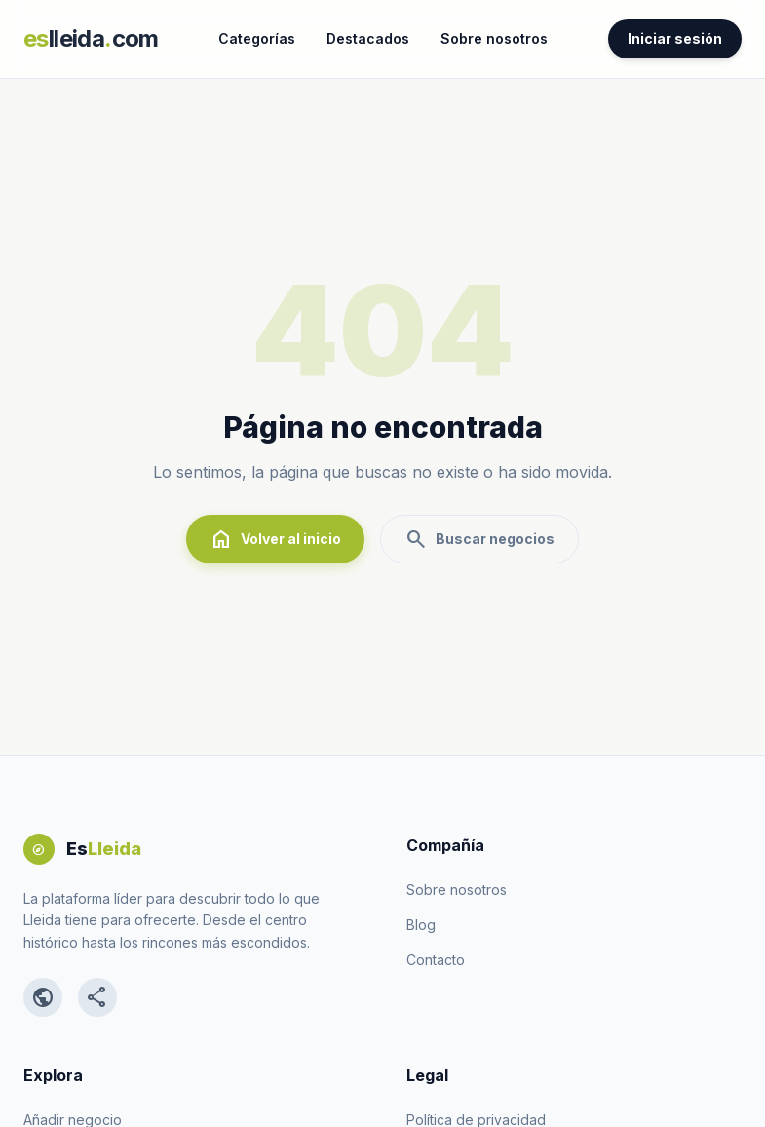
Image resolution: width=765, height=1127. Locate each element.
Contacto (435, 960)
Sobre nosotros (494, 38)
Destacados (367, 38)
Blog (421, 924)
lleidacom (91, 38)
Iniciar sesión (675, 38)
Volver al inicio (275, 539)
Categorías (256, 38)
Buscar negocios (479, 539)
